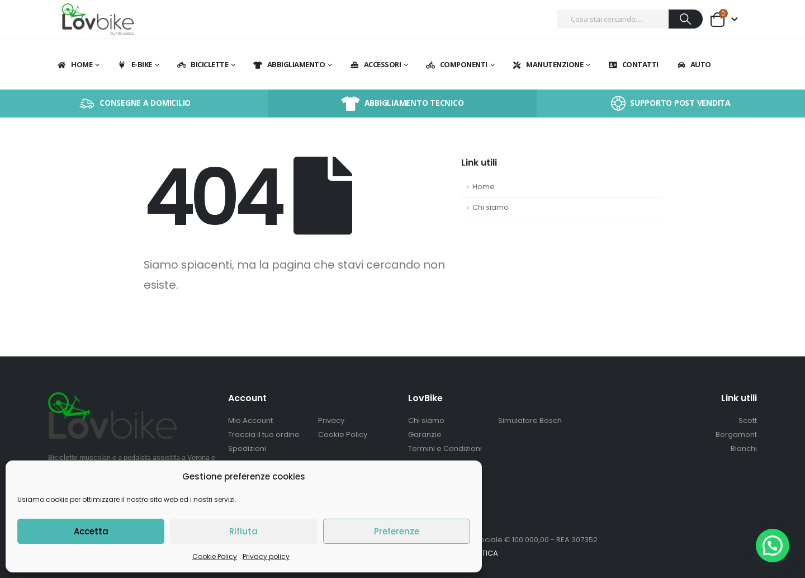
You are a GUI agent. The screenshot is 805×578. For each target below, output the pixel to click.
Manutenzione (547, 64)
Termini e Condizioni (445, 448)
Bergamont (736, 434)
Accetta (91, 531)
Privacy (331, 420)
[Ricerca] (686, 19)
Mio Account (250, 420)
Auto (693, 64)
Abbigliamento (289, 64)
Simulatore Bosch (530, 420)
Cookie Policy (214, 556)
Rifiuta (243, 531)
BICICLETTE (202, 64)
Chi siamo (490, 207)
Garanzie (425, 434)
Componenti (456, 64)
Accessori (375, 64)
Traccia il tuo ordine (264, 434)
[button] (772, 544)
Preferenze (396, 531)
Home (74, 64)
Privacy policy (266, 556)
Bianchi (744, 448)
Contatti (633, 64)
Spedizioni (247, 448)
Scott (747, 420)
